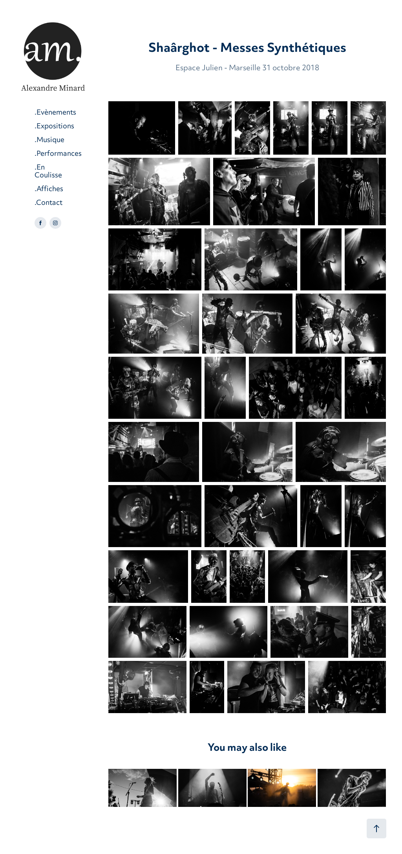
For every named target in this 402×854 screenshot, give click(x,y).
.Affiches (49, 189)
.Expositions (54, 126)
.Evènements (55, 113)
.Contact (48, 203)
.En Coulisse (48, 172)
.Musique (49, 140)
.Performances (58, 154)
